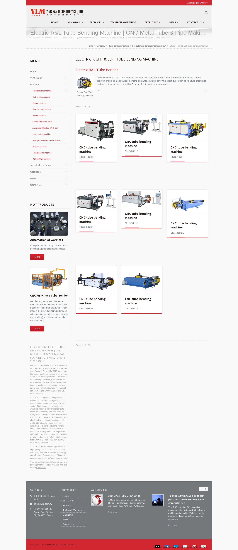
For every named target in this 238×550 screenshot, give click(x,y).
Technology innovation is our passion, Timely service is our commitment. (186, 499)
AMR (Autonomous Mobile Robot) (46, 140)
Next (205, 489)
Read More (112, 512)
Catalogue (152, 22)
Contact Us (195, 22)
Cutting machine (39, 103)
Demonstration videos (41, 159)
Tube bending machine (119, 46)
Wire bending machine (41, 109)
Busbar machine (39, 116)
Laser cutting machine (41, 134)
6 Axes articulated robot (42, 122)
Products (97, 22)
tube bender (57, 462)
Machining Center (39, 147)
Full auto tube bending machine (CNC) (149, 46)
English (201, 3)
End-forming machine (41, 97)
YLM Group (75, 22)
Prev (201, 489)
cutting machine (52, 465)
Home (54, 22)
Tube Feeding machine (41, 153)
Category (101, 46)
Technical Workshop (124, 22)
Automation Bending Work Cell (45, 128)
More (37, 256)
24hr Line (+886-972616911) (124, 496)
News (174, 22)
